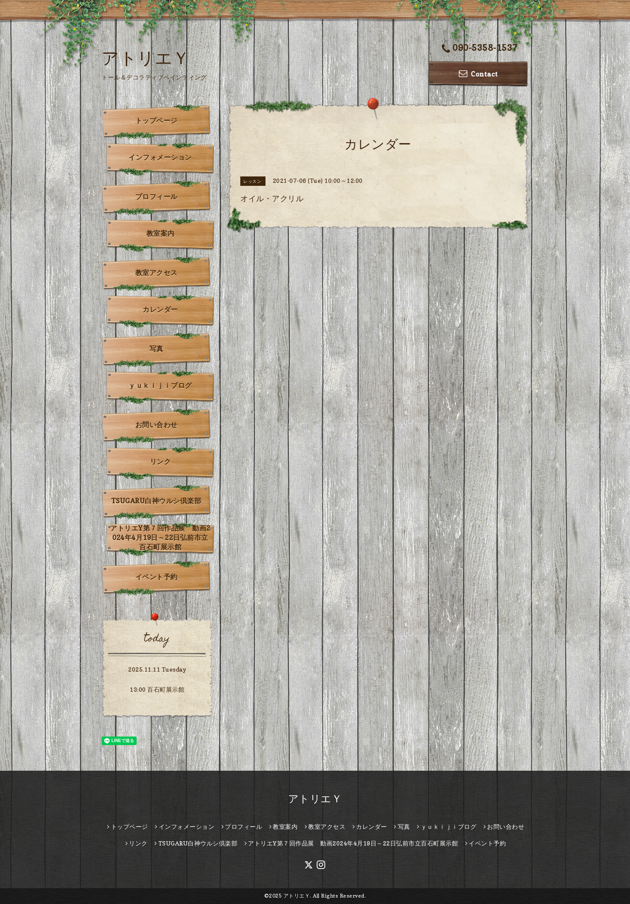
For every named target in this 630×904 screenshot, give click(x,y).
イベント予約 (156, 576)
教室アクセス (156, 272)
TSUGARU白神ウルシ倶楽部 (156, 500)
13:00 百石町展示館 (157, 689)
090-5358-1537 (480, 48)
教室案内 (160, 233)
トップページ (156, 120)
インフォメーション (160, 157)
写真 (156, 348)
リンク (160, 461)
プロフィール (156, 196)
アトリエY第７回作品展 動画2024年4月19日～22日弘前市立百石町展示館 (160, 537)
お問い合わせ (156, 424)
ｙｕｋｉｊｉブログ (160, 385)
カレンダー (160, 309)
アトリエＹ (146, 57)
